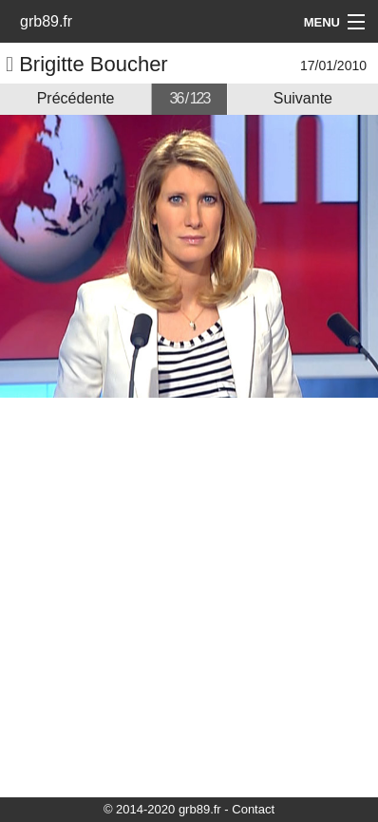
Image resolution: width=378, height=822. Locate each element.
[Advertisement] (189, 596)
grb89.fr (46, 21)
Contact (253, 809)
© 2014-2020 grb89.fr (162, 809)
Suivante (303, 98)
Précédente (76, 98)
